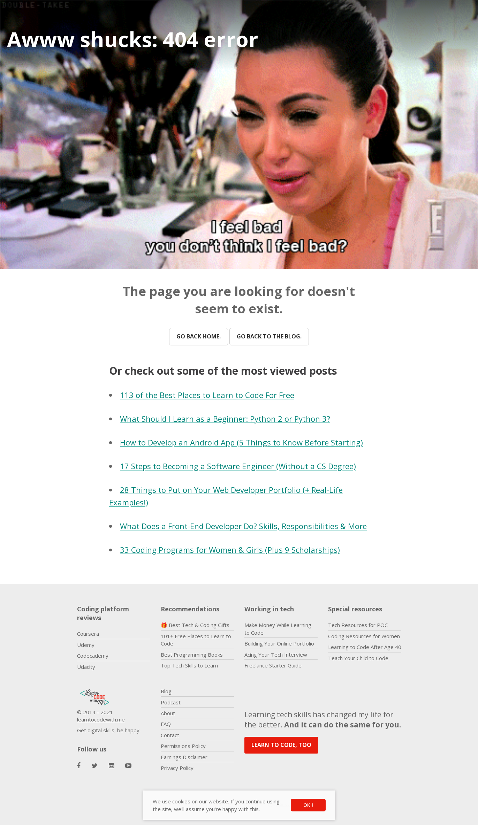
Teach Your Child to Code (358, 658)
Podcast (171, 702)
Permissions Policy (183, 745)
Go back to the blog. (269, 336)
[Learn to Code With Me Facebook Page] (79, 765)
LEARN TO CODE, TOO (281, 745)
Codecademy (92, 655)
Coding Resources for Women (364, 636)
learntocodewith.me (101, 719)
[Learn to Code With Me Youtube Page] (128, 765)
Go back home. (198, 336)
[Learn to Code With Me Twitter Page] (94, 765)
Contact (170, 735)
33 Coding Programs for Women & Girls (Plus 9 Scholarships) (230, 549)
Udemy (85, 644)
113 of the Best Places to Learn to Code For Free (207, 395)
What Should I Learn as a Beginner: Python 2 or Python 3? (225, 418)
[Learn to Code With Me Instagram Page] (111, 765)
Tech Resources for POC (358, 624)
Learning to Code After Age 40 (364, 646)
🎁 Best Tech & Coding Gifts (195, 624)
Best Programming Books (192, 654)
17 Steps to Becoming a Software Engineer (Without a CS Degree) (238, 466)
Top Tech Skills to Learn (189, 665)
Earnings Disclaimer (184, 757)
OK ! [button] (308, 805)
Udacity (86, 666)
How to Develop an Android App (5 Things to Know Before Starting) (241, 442)
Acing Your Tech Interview (275, 654)
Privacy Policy (177, 767)
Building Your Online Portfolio (279, 643)
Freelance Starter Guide (273, 665)
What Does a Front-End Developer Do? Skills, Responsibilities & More (243, 526)
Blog (166, 691)
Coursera (88, 633)
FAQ (166, 723)
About (168, 713)
